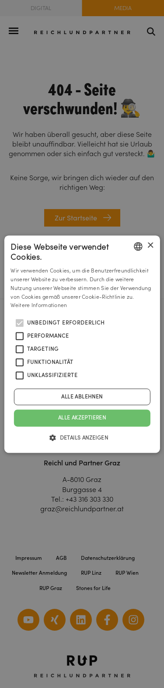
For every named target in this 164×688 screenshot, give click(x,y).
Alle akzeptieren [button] (82, 418)
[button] (82, 437)
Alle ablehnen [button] (81, 397)
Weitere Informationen (38, 305)
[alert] (82, 344)
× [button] (150, 245)
